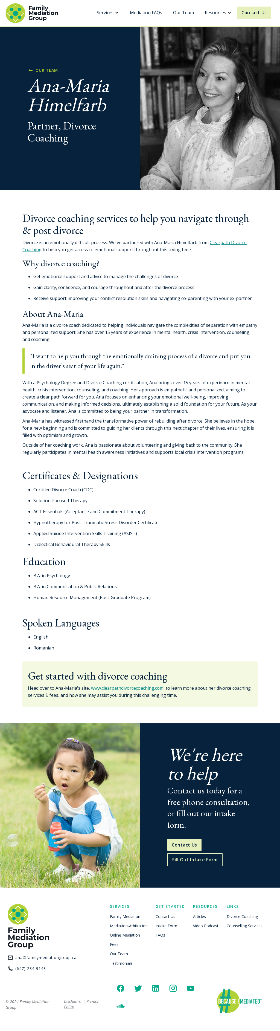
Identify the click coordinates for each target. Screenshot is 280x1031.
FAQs (160, 935)
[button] (107, 12)
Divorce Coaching (242, 916)
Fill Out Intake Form (195, 860)
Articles (199, 916)
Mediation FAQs (146, 13)
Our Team (183, 13)
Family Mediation (125, 916)
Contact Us (254, 13)
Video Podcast (205, 925)
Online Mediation (125, 935)
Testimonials (121, 963)
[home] (32, 13)
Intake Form (166, 925)
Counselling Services (244, 925)
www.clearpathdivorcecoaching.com (127, 688)
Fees (114, 944)
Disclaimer (73, 1001)
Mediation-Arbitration (129, 925)
